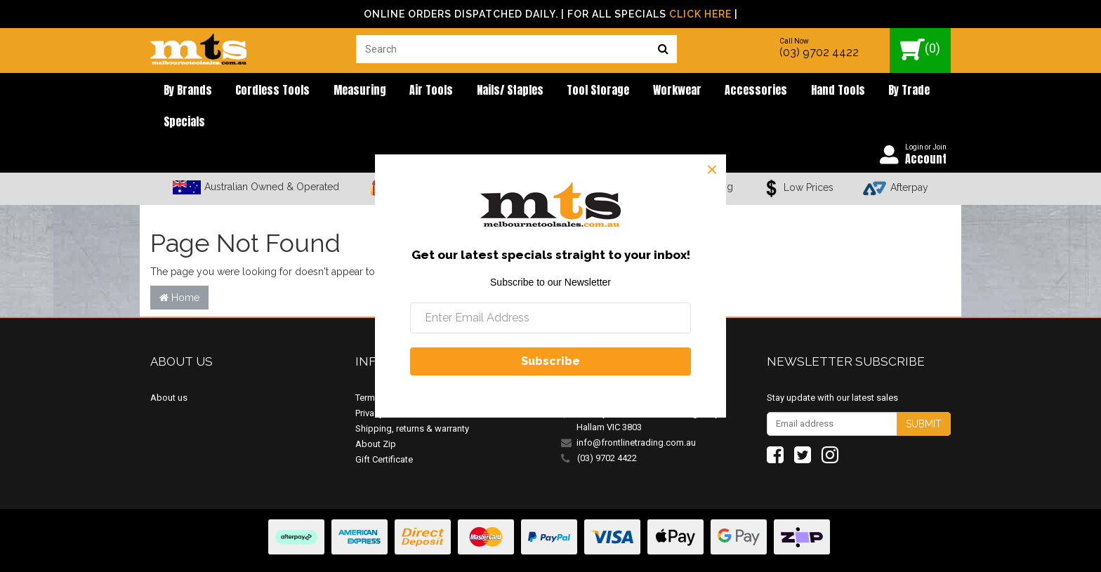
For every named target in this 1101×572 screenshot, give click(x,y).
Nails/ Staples (473, 91)
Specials (888, 91)
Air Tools (402, 91)
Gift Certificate (384, 431)
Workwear (624, 91)
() (920, 49)
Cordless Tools (260, 91)
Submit (924, 395)
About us (168, 369)
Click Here (700, 14)
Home (179, 269)
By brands (183, 91)
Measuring (338, 91)
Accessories (695, 91)
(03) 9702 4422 (819, 52)
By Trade (831, 91)
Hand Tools (768, 91)
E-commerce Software (882, 550)
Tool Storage (553, 91)
